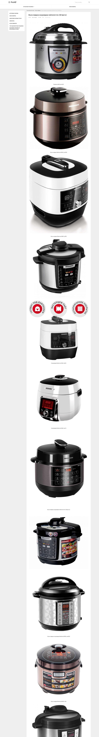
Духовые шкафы (14, 13)
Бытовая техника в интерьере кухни (15, 28)
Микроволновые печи (15, 18)
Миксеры (12, 20)
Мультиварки (13, 23)
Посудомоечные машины (16, 26)
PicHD (13, 2)
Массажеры (72, 6)
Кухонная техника (28, 6)
